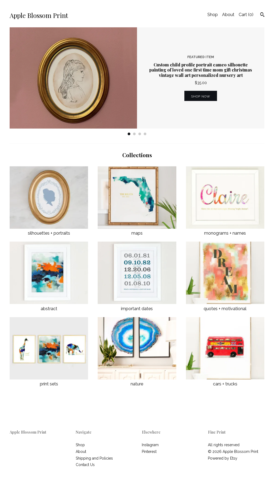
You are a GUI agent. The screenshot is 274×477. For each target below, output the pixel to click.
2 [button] (134, 134)
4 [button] (145, 134)
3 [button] (139, 134)
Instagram (150, 445)
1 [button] (129, 134)
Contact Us (85, 465)
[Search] (262, 15)
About (228, 14)
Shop (212, 14)
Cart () (246, 14)
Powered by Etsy (222, 458)
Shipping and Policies (94, 458)
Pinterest (149, 451)
